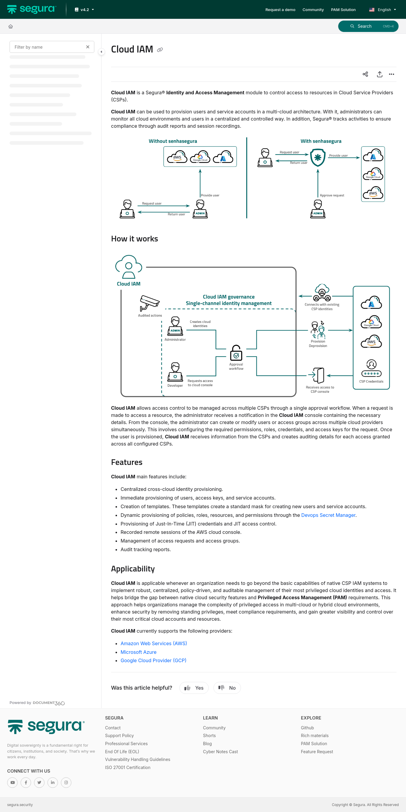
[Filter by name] (52, 47)
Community (214, 727)
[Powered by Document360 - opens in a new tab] (37, 702)
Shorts (209, 735)
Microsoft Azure (138, 652)
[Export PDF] (380, 74)
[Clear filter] (87, 46)
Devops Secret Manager (328, 515)
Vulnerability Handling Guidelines (137, 759)
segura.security (20, 805)
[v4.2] (84, 10)
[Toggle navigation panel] (101, 51)
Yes (194, 688)
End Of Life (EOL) (122, 751)
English (380, 9)
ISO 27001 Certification (127, 767)
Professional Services (126, 743)
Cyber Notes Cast (220, 751)
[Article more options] (391, 74)
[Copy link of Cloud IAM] (160, 50)
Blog (207, 743)
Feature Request (317, 751)
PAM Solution (314, 743)
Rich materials (315, 735)
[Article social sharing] (365, 74)
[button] (368, 26)
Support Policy (119, 735)
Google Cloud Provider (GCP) (154, 660)
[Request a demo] (280, 10)
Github (307, 727)
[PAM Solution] (343, 10)
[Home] (31, 9)
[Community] (313, 10)
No (227, 688)
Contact (113, 727)
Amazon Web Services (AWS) (154, 643)
